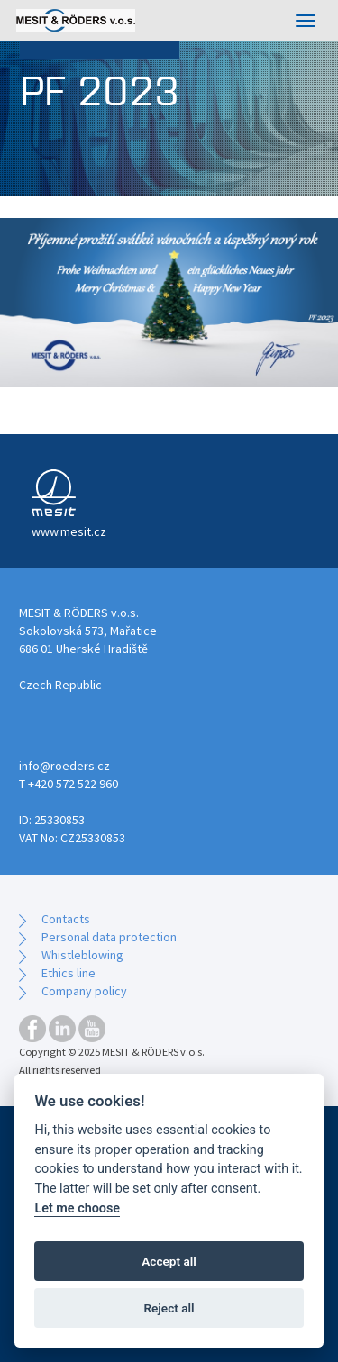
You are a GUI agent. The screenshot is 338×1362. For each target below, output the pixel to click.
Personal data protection (109, 937)
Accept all (169, 1261)
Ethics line (68, 973)
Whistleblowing (82, 955)
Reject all (168, 1308)
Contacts (65, 919)
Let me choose (77, 1208)
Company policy (84, 991)
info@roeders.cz (64, 766)
